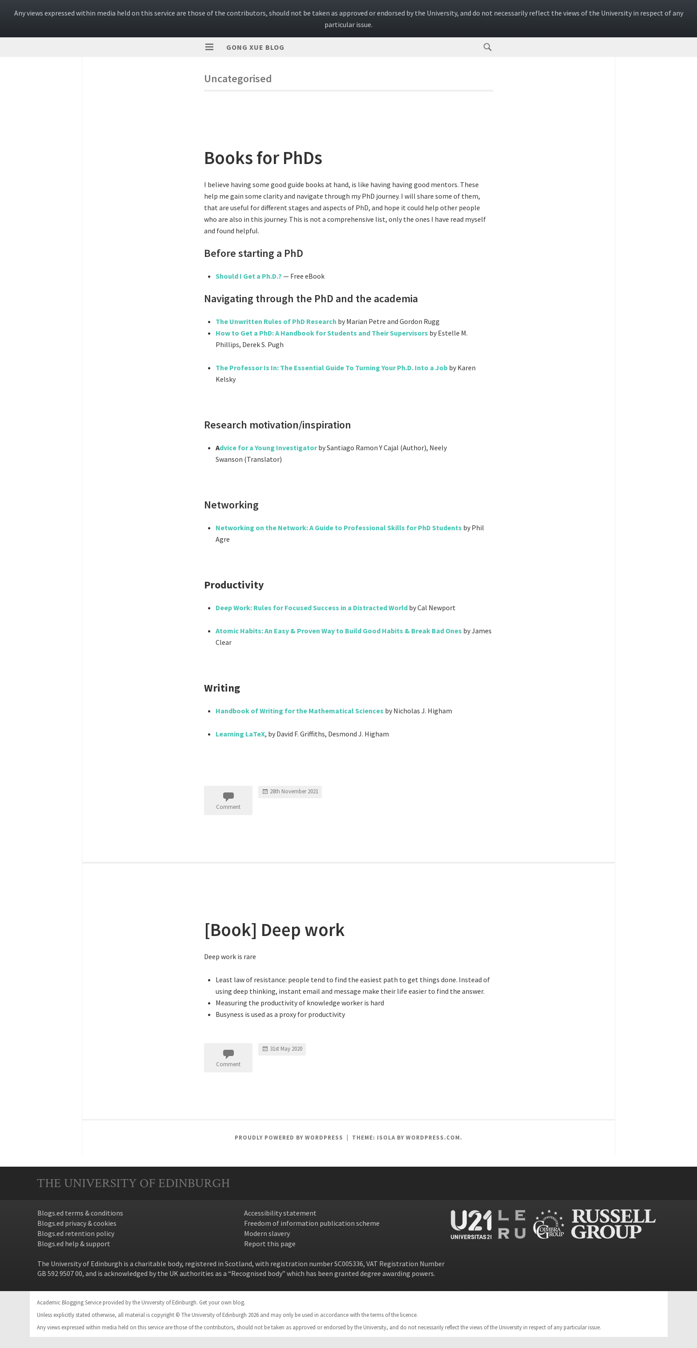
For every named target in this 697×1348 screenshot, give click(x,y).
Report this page (270, 1243)
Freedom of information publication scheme (312, 1223)
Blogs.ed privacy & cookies (76, 1223)
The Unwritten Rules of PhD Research (276, 321)
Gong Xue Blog (255, 47)
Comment (228, 807)
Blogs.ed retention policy (75, 1233)
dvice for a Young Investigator (268, 447)
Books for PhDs (273, 156)
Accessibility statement (280, 1212)
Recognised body (256, 1273)
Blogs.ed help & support (73, 1243)
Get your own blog (221, 1302)
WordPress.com (433, 1137)
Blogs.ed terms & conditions (80, 1212)
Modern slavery (267, 1233)
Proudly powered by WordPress (289, 1137)
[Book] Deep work (286, 928)
